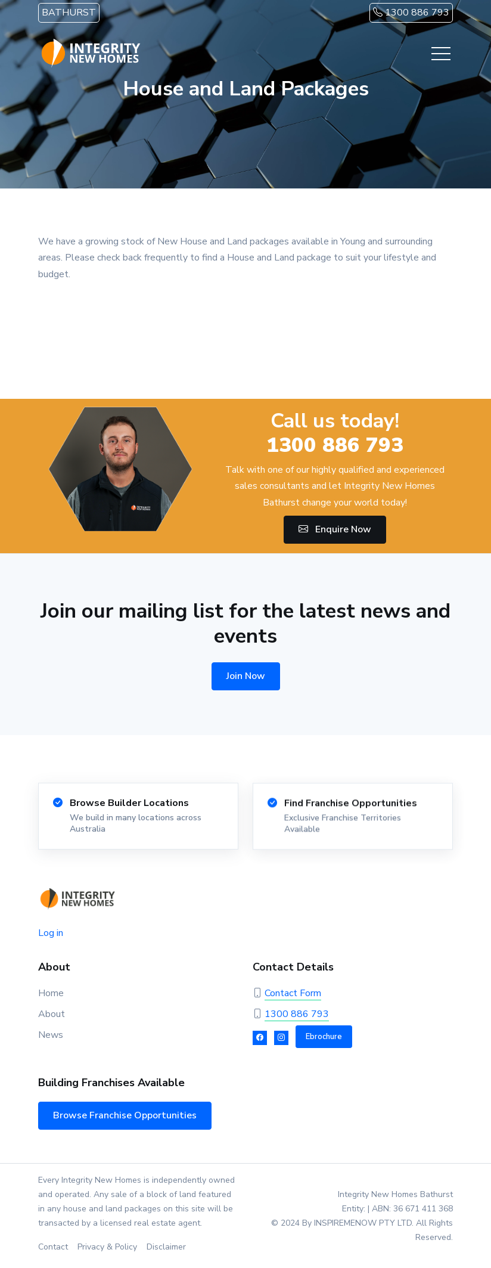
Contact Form (293, 993)
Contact (53, 1247)
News (50, 1034)
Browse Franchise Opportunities (125, 1115)
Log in (50, 933)
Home (51, 993)
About (51, 1014)
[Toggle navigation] (441, 54)
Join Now (245, 676)
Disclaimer (166, 1247)
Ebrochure (324, 1036)
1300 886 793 (411, 12)
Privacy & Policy (107, 1247)
